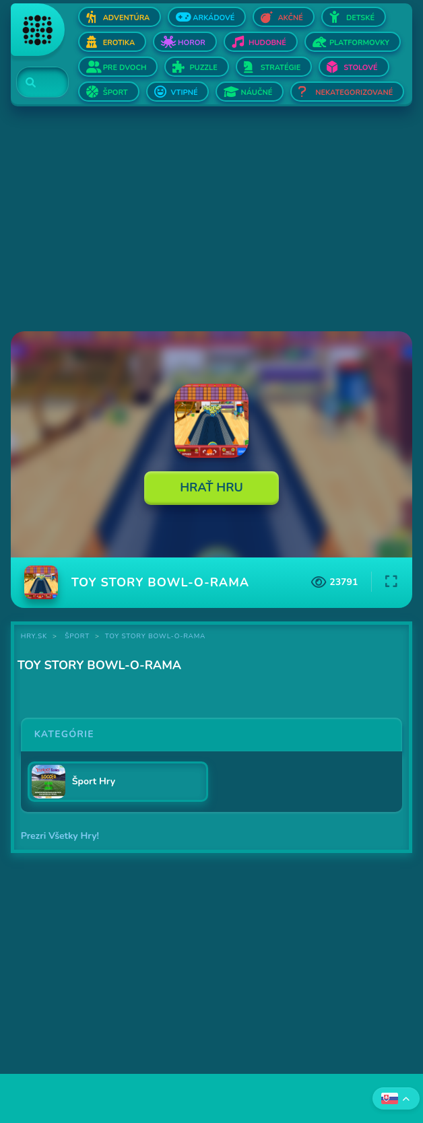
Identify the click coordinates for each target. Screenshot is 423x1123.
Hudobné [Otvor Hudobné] (267, 43)
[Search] (35, 82)
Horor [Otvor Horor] (191, 43)
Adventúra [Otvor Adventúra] (126, 18)
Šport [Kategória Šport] (77, 636)
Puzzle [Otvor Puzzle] (203, 68)
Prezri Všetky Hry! (60, 835)
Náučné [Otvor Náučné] (256, 93)
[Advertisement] (212, 220)
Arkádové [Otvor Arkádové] (213, 18)
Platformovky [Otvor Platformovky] (359, 43)
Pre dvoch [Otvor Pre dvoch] (125, 68)
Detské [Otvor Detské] (360, 18)
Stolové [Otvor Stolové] (360, 68)
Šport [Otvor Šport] (115, 93)
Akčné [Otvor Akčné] (290, 18)
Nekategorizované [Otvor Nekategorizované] (354, 93)
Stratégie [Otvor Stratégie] (281, 68)
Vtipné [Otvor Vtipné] (184, 93)
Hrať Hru (211, 487)
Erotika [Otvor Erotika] (119, 43)
